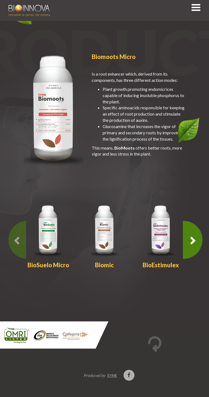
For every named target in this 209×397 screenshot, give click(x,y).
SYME (112, 375)
